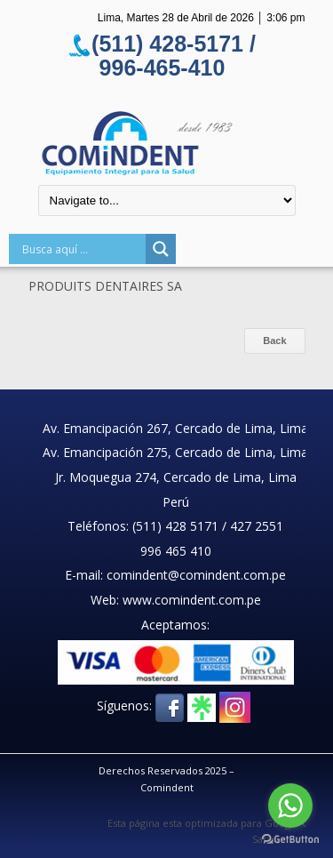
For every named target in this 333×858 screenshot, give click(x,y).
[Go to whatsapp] (290, 805)
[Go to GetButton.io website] (290, 840)
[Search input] (81, 249)
